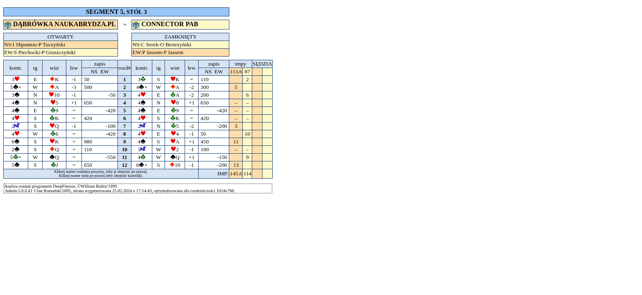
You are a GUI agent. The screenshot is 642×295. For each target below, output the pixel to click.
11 (124, 157)
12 (124, 165)
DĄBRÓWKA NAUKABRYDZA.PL (60, 23)
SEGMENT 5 (105, 11)
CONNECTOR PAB (166, 23)
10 (124, 149)
